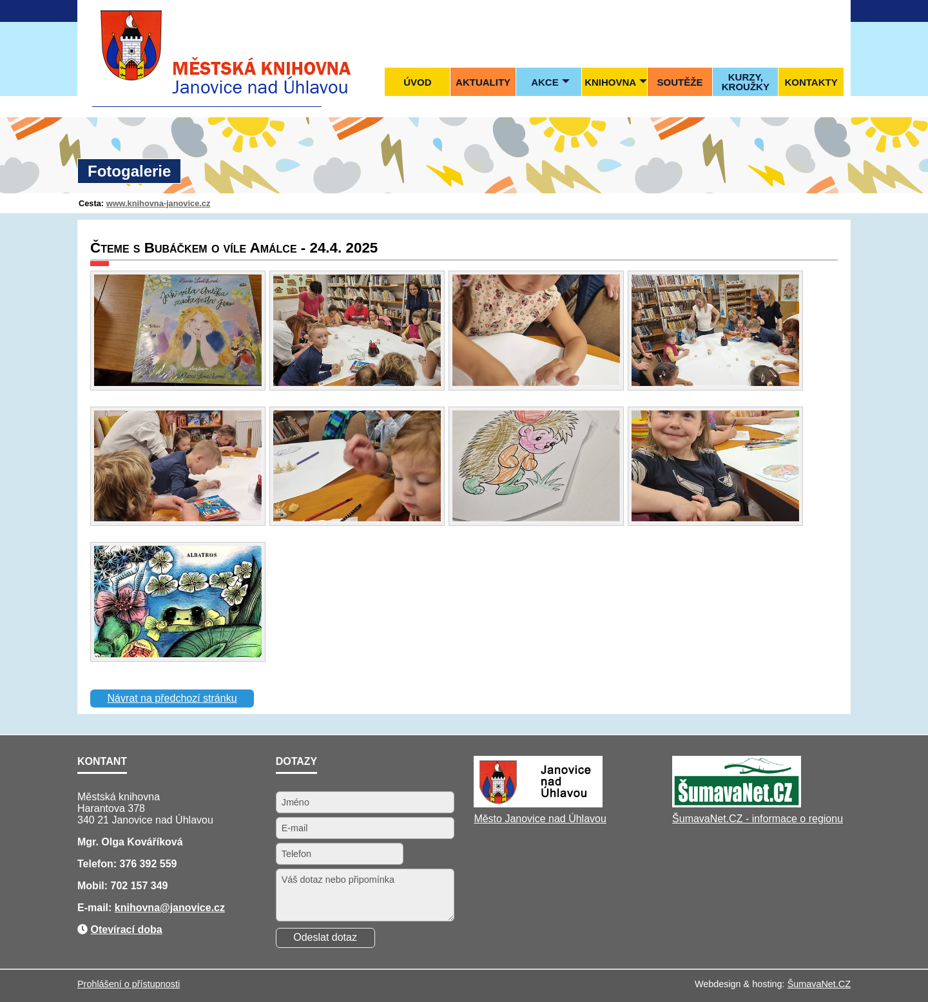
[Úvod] (785, 11)
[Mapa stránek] (812, 11)
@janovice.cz (192, 907)
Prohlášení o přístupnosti (128, 984)
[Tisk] (837, 11)
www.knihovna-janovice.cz (158, 203)
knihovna (137, 907)
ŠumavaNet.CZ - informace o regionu (757, 818)
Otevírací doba (126, 929)
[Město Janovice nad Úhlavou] (538, 803)
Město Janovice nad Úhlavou (540, 818)
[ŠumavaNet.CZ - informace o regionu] (736, 803)
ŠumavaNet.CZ (819, 984)
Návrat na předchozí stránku (172, 698)
